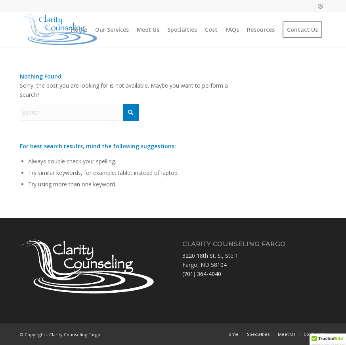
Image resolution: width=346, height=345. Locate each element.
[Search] (79, 112)
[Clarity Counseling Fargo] (58, 30)
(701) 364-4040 (201, 274)
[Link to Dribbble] (320, 6)
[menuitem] (79, 30)
